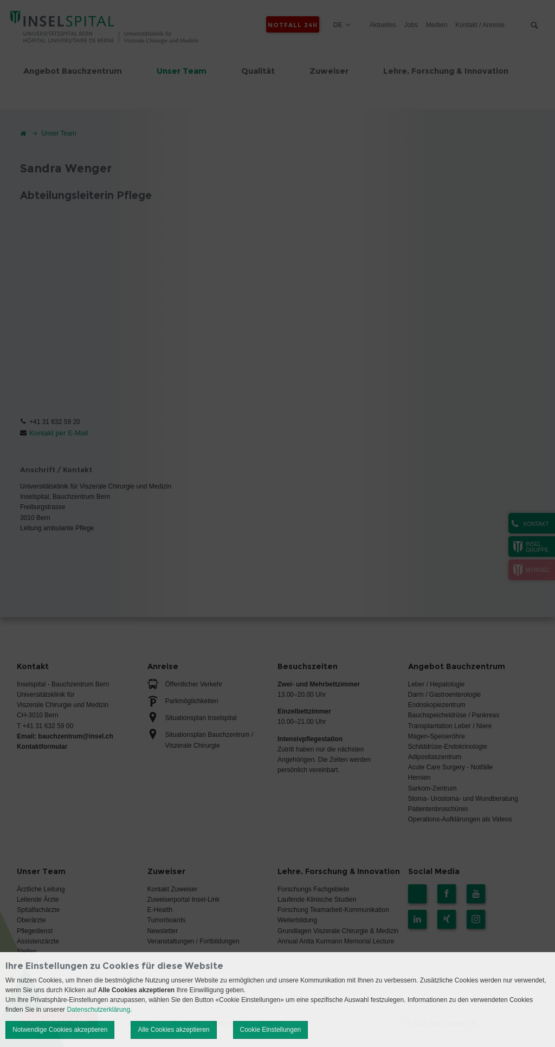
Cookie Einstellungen (270, 1029)
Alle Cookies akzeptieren (173, 1029)
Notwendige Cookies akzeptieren (59, 1029)
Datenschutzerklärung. (99, 1009)
